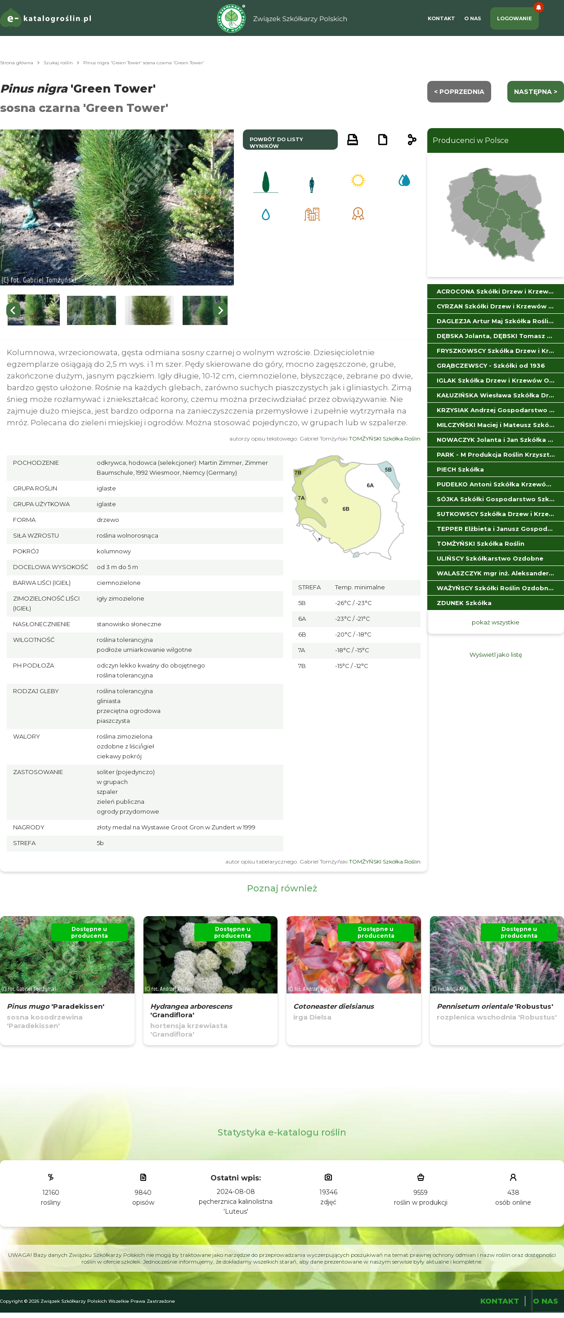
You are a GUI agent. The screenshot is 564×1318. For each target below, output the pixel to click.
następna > (535, 92)
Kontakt (441, 18)
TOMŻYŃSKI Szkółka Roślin (385, 438)
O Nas (472, 18)
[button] (34, 310)
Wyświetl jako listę (496, 654)
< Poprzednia (459, 92)
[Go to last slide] (13, 310)
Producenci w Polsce (471, 140)
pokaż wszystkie (495, 622)
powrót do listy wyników (276, 142)
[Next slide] (220, 310)
